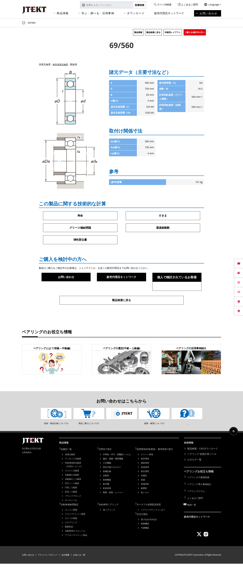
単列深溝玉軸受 (61, 64)
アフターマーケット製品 (76, 547)
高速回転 (145, 496)
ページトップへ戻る (233, 447)
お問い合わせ (208, 13)
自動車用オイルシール (75, 543)
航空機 (106, 496)
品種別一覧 (68, 462)
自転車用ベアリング (111, 516)
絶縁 (143, 492)
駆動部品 (69, 539)
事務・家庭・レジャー (113, 505)
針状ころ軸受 (71, 504)
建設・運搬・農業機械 (113, 471)
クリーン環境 (147, 467)
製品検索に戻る (153, 32)
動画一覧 (192, 512)
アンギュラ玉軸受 (73, 471)
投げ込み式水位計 (149, 531)
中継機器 (145, 539)
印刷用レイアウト (173, 32)
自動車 (106, 488)
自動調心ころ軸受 (73, 492)
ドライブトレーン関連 (75, 526)
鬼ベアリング (109, 522)
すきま (162, 216)
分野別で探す (107, 462)
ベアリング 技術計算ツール (201, 467)
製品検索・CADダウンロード (202, 462)
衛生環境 (145, 484)
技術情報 (189, 457)
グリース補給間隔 (80, 228)
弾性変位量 (80, 241)
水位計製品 (144, 525)
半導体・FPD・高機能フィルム (117, 467)
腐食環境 (145, 475)
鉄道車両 (107, 501)
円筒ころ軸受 (71, 500)
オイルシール (71, 513)
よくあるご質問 (189, 4)
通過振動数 (162, 228)
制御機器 (145, 535)
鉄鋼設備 (107, 484)
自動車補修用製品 (71, 516)
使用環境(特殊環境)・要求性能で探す (158, 462)
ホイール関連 (71, 530)
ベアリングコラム (196, 501)
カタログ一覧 (194, 473)
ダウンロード (136, 13)
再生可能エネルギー (112, 480)
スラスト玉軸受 (72, 483)
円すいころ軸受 (72, 496)
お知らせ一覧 (79, 567)
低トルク (145, 505)
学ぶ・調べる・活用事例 (98, 13)
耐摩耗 (144, 501)
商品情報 (63, 13)
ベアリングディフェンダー (153, 522)
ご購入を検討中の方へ (195, 32)
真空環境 (145, 471)
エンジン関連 (71, 522)
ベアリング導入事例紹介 (200, 495)
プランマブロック (73, 508)
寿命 (80, 216)
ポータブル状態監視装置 (151, 516)
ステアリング (71, 534)
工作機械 (107, 475)
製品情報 (138, 32)
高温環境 (145, 480)
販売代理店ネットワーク (169, 13)
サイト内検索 (164, 4)
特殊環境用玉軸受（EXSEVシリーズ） (74, 477)
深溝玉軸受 (70, 467)
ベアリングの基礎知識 (199, 490)
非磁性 (144, 488)
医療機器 (107, 492)
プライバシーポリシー (48, 567)
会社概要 (65, 567)
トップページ (23, 22)
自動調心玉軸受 (72, 487)
